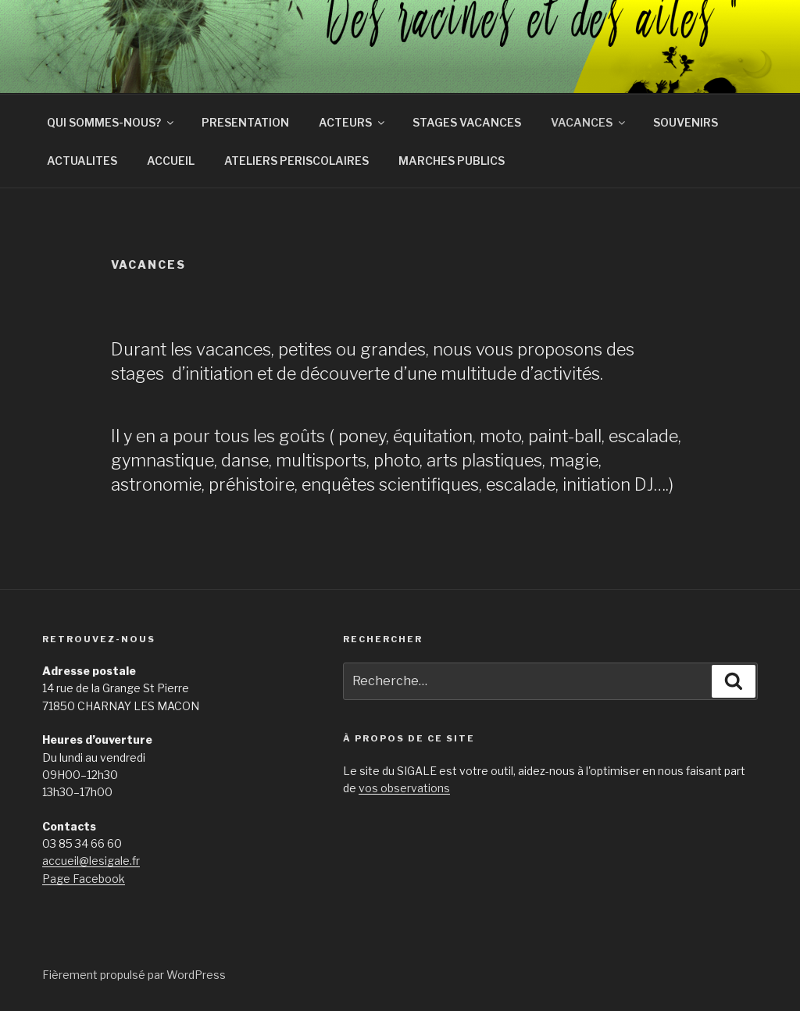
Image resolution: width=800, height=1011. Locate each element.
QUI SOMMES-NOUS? (111, 122)
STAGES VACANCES (466, 122)
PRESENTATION (245, 122)
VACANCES (589, 122)
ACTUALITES (82, 160)
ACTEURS (353, 122)
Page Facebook (83, 878)
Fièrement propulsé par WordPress (134, 974)
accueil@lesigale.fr (91, 860)
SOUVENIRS (685, 122)
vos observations (404, 788)
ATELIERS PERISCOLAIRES (296, 160)
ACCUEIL (171, 160)
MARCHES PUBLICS (451, 160)
